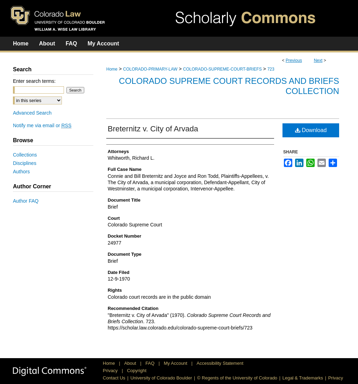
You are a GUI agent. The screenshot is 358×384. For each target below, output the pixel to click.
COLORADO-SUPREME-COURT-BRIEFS (222, 69)
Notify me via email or (42, 125)
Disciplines (24, 163)
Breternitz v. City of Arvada (153, 128)
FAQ (150, 363)
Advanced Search (32, 113)
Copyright (136, 370)
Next (318, 60)
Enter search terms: (34, 81)
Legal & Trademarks (302, 378)
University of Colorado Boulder (161, 378)
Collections (25, 155)
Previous (294, 60)
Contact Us (114, 378)
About (130, 363)
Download (311, 130)
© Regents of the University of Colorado (237, 378)
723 (270, 69)
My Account (176, 363)
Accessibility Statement (219, 363)
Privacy (111, 370)
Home (111, 69)
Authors (21, 171)
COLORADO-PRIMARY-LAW (150, 69)
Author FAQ (25, 201)
